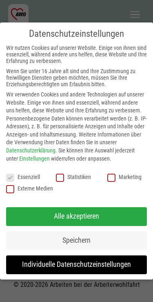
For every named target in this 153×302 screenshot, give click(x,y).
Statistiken (73, 177)
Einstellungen (34, 158)
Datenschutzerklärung (30, 150)
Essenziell (23, 177)
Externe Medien (29, 188)
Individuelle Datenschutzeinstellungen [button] (76, 264)
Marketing (124, 177)
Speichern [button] (76, 240)
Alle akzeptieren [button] (76, 216)
